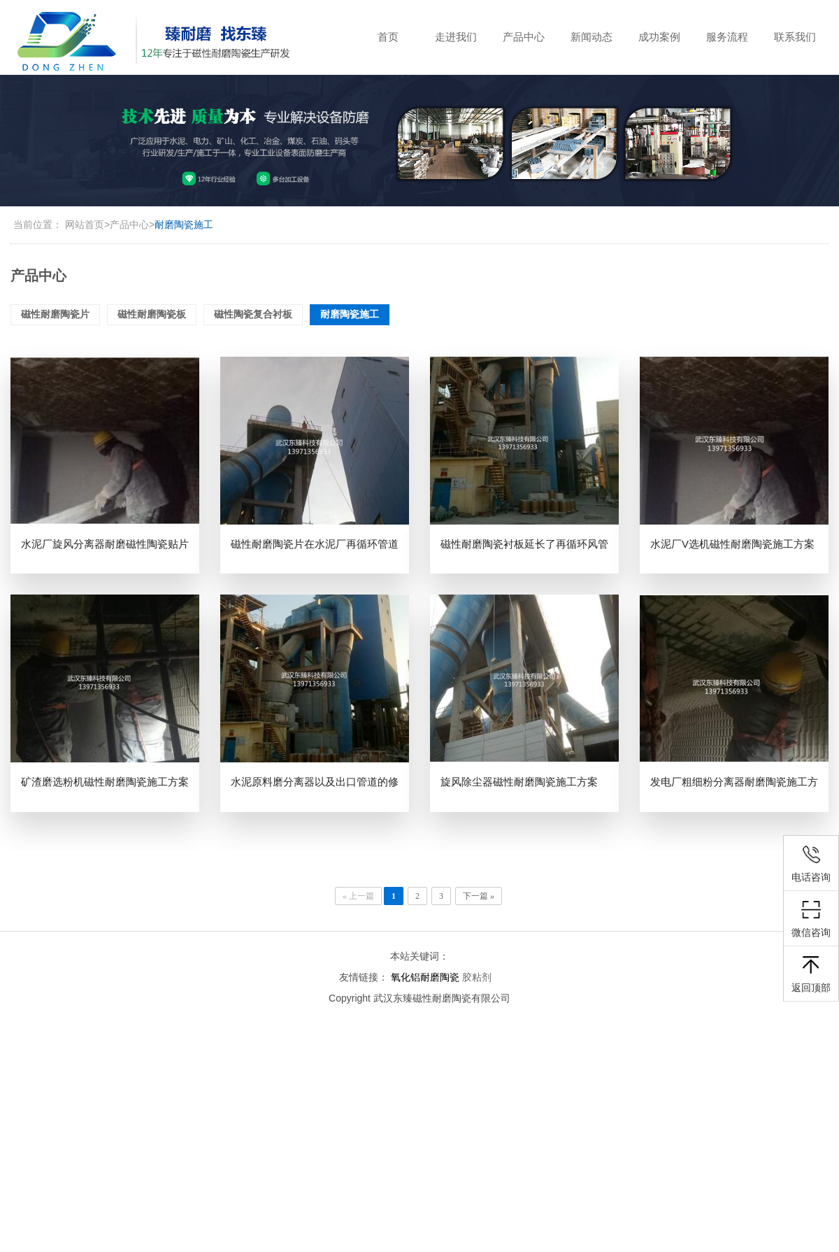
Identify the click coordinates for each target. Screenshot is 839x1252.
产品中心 (524, 37)
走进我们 (456, 37)
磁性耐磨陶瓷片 (55, 314)
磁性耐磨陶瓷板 (151, 314)
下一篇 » (478, 896)
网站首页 (84, 224)
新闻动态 (591, 37)
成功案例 (659, 37)
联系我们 (795, 37)
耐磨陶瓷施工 (184, 224)
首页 (388, 37)
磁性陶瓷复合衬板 (253, 314)
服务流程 (727, 37)
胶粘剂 (477, 977)
